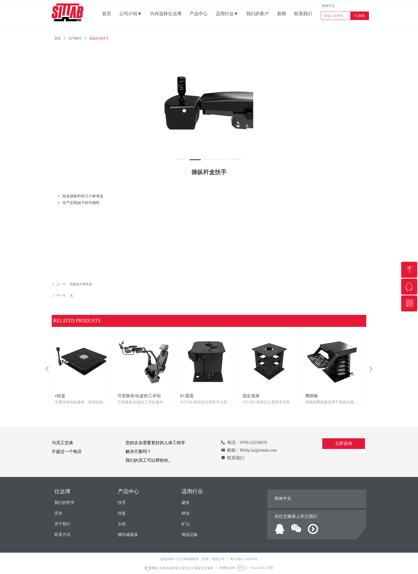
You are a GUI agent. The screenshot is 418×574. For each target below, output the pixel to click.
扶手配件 (75, 38)
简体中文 (328, 6)
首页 (57, 38)
